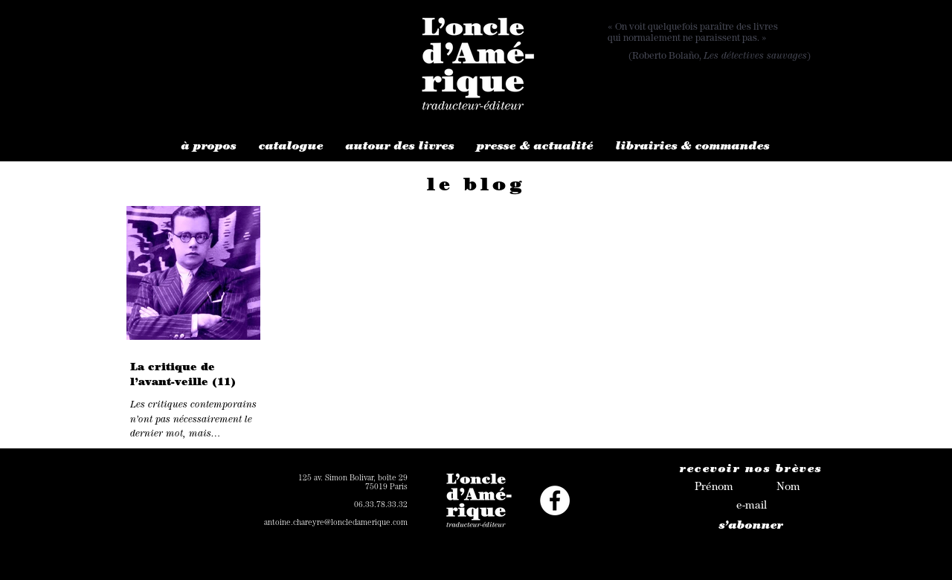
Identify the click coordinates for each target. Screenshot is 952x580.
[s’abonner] (751, 527)
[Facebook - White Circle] (555, 500)
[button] (209, 147)
